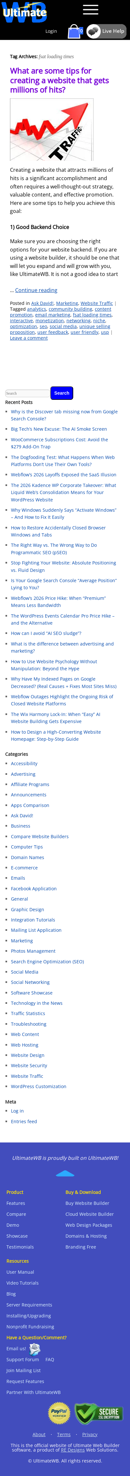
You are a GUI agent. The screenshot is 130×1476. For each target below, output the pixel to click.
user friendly (84, 332)
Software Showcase (32, 993)
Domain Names (27, 857)
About (39, 1434)
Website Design (28, 1055)
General (19, 899)
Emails (18, 878)
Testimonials (20, 1247)
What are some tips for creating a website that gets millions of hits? (59, 80)
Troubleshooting (28, 1024)
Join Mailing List (23, 1370)
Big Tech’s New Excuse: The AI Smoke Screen (59, 429)
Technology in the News (37, 1003)
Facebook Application (34, 888)
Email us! (16, 1348)
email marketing (52, 315)
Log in (17, 1111)
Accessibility (24, 763)
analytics (36, 309)
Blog (11, 1294)
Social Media (24, 972)
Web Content (25, 1034)
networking (78, 320)
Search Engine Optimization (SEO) (47, 961)
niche (99, 320)
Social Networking (30, 982)
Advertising (23, 774)
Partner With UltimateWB (33, 1392)
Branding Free (80, 1247)
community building (70, 309)
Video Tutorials (22, 1283)
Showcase (17, 1236)
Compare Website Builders (40, 836)
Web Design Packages (88, 1225)
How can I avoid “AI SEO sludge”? (46, 633)
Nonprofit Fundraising (30, 1327)
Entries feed (24, 1121)
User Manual (20, 1272)
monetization (49, 320)
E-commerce (24, 868)
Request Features (25, 1381)
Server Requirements (29, 1305)
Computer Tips (27, 847)
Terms (64, 1434)
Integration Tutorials (33, 920)
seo (43, 326)
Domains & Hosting (86, 1236)
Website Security (29, 1065)
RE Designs (73, 1450)
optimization (23, 326)
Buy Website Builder (87, 1203)
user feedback (52, 332)
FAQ (49, 1359)
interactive (21, 320)
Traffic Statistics (28, 1013)
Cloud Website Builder (89, 1214)
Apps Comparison (30, 805)
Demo (12, 1225)
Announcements (28, 795)
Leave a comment (29, 338)
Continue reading (36, 290)
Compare (16, 1214)
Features (15, 1203)
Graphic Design (27, 909)
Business (20, 826)
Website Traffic (97, 303)
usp (105, 332)
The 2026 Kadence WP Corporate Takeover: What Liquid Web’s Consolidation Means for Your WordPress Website (63, 492)
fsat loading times (92, 315)
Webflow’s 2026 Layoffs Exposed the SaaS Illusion (63, 475)
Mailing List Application (36, 930)
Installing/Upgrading (28, 1316)
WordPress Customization (38, 1086)
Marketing (67, 303)
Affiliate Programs (30, 784)
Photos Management (33, 951)
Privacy (89, 1434)
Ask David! (42, 303)
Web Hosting (24, 1045)
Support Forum (22, 1359)
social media (63, 326)
